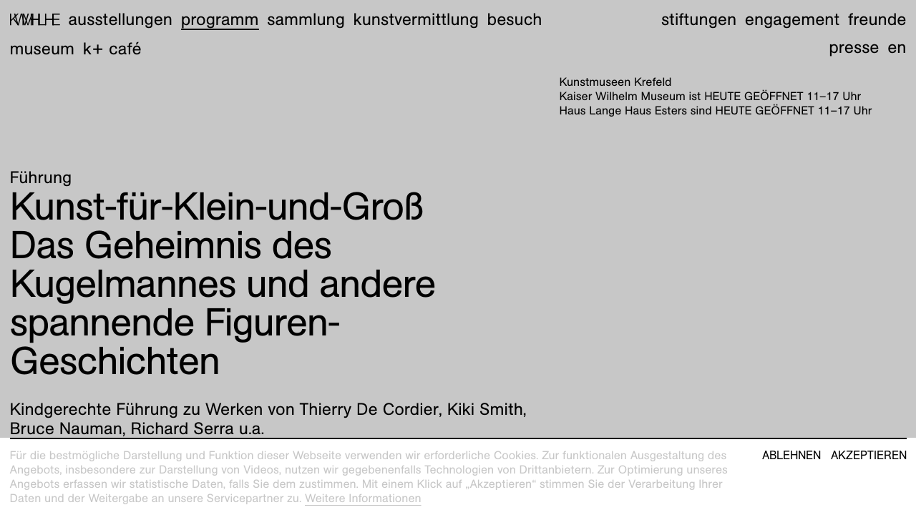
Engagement (792, 19)
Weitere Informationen (363, 498)
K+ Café (112, 48)
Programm (220, 19)
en (896, 47)
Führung (41, 177)
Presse (854, 47)
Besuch (514, 19)
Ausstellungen (120, 19)
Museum (42, 48)
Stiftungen (698, 19)
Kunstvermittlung (416, 19)
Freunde (877, 19)
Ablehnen (791, 455)
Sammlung (306, 19)
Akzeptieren (869, 455)
